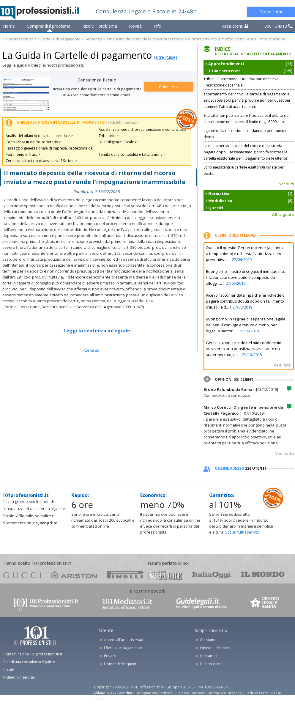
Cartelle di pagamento (61, 39)
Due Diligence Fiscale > (118, 141)
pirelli (125, 575)
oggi (211, 575)
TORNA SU (92, 350)
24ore (165, 575)
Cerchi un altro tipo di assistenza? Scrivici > (41, 160)
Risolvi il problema (99, 26)
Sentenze (93, 39)
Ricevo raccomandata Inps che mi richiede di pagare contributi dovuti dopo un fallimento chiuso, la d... (245, 301)
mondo (263, 575)
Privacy (110, 655)
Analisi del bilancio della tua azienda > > (39, 135)
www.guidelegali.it (201, 604)
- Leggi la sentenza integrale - (97, 330)
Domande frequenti (120, 663)
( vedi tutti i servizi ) (122, 122)
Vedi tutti (286, 184)
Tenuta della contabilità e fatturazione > (132, 154)
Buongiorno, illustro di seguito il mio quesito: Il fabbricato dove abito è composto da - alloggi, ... (245, 277)
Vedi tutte (284, 453)
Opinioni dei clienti (215, 647)
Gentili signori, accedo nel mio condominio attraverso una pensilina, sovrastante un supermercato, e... (243, 348)
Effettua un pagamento (123, 647)
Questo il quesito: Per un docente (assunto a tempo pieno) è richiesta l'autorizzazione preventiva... (244, 253)
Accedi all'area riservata (124, 639)
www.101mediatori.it (127, 604)
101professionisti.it (19, 39)
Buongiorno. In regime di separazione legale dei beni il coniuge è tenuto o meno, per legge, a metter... (245, 325)
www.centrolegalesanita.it (265, 604)
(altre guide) (165, 57)
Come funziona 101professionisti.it (32, 654)
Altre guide (283, 214)
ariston (74, 575)
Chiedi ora (168, 86)
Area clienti (235, 26)
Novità (135, 26)
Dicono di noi (211, 663)
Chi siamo (208, 639)
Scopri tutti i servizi (242, 532)
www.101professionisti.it (45, 604)
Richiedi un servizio (19, 677)
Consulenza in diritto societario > (33, 141)
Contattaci (208, 655)
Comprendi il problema (48, 26)
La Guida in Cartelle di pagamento (77, 55)
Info (157, 26)
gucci (22, 575)
